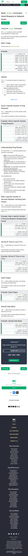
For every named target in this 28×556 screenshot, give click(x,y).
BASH (22, 4)
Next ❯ (24, 23)
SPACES (14, 427)
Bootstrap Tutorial (14, 458)
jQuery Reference (13, 485)
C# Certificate (14, 526)
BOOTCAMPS (14, 437)
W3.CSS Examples (13, 499)
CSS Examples (13, 493)
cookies (16, 548)
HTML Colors (13, 481)
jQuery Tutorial (14, 463)
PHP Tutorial (14, 459)
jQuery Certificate (14, 522)
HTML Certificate (14, 513)
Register (16, 395)
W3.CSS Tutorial (14, 456)
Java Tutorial (14, 460)
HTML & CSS (16, 4)
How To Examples (13, 495)
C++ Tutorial (14, 462)
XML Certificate (14, 528)
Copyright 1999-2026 (10, 551)
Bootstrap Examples (13, 501)
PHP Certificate (14, 521)
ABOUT (16, 536)
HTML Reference (13, 470)
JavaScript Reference (13, 472)
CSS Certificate (14, 514)
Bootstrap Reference (13, 478)
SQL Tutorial (14, 454)
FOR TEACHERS (14, 434)
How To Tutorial (14, 452)
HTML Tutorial (14, 448)
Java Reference (13, 482)
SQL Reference (13, 474)
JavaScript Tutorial (14, 451)
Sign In (14, 387)
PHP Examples (13, 502)
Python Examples (13, 498)
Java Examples (13, 503)
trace (13, 354)
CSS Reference (13, 471)
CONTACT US (14, 441)
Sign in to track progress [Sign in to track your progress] (14, 373)
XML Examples (13, 505)
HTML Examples (13, 491)
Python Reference (13, 475)
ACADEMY (13, 539)
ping (10, 354)
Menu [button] (8, 2)
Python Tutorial (14, 455)
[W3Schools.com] (14, 420)
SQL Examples (13, 497)
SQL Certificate (14, 518)
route (18, 354)
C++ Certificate (14, 525)
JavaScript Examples (13, 494)
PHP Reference (13, 479)
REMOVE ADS (14, 99)
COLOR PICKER (14, 400)
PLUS (14, 424)
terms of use (12, 548)
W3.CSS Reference (13, 476)
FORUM (11, 536)
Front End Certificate (14, 517)
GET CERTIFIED (14, 430)
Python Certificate (14, 520)
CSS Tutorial (14, 450)
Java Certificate (14, 524)
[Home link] (2, 2)
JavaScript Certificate (14, 516)
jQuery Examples (13, 506)
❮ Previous (5, 23)
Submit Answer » (14, 360)
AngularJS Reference (13, 483)
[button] (13, 2)
